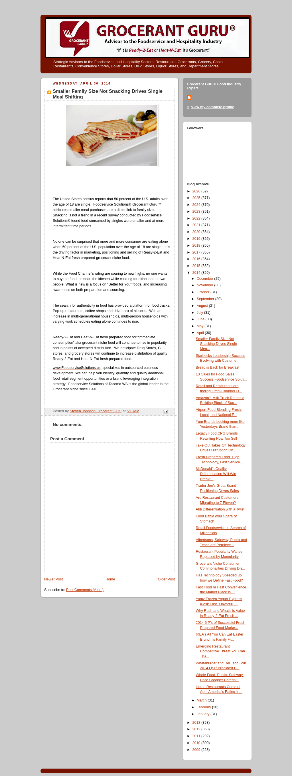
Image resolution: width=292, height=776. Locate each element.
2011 (197, 736)
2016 (197, 259)
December (205, 279)
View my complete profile (212, 107)
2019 (197, 239)
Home (110, 579)
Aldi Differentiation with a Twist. (221, 509)
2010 (197, 743)
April (201, 333)
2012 (197, 729)
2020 (197, 232)
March (202, 700)
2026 (197, 191)
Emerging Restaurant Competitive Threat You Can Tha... (220, 651)
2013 (197, 723)
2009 (197, 750)
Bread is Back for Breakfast (218, 367)
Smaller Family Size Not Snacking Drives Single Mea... (216, 344)
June (201, 319)
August (203, 306)
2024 (197, 205)
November (205, 285)
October (203, 292)
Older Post (166, 579)
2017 (197, 252)
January (203, 714)
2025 (197, 198)
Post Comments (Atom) (85, 590)
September (206, 299)
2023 (197, 212)
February (204, 707)
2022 (197, 218)
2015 (197, 266)
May (200, 326)
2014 (197, 273)
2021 (197, 225)
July (200, 313)
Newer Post (53, 579)
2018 (197, 246)
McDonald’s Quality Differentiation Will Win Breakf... (216, 474)
